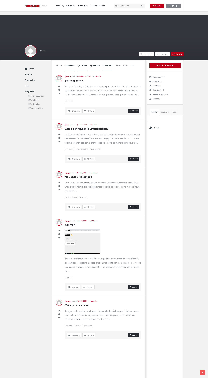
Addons (93, 217)
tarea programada (81, 145)
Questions (146, 50)
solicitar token (74, 76)
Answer (134, 107)
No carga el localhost (78, 173)
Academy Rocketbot (65, 5)
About (59, 62)
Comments (164, 108)
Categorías (30, 76)
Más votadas (33, 96)
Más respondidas (35, 104)
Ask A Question (165, 61)
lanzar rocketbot (71, 193)
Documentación (98, 5)
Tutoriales (82, 5)
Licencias (98, 73)
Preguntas (29, 87)
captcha (70, 221)
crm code (69, 97)
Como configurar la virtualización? (86, 125)
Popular (154, 108)
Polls (118, 62)
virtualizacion (95, 145)
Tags (174, 108)
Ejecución (94, 121)
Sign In (156, 5)
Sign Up (173, 5)
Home (31, 65)
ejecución (69, 145)
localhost (83, 193)
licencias (78, 322)
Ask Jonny (177, 50)
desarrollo (69, 322)
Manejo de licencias (77, 301)
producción (88, 322)
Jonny (42, 46)
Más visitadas (34, 100)
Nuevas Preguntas (36, 92)
